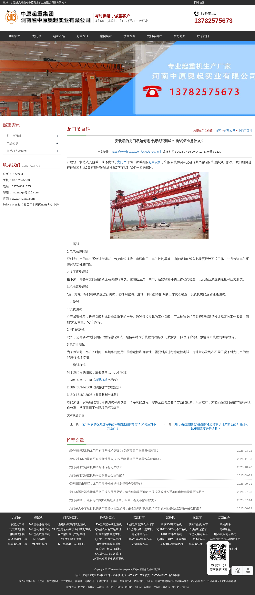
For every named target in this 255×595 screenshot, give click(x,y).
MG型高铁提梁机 (39, 534)
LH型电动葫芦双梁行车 (140, 524)
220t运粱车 (198, 539)
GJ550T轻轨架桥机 (171, 544)
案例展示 (106, 36)
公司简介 (179, 36)
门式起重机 (70, 517)
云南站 (100, 587)
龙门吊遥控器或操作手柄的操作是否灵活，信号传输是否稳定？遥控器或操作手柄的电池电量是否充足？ (137, 491)
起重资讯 (82, 36)
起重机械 (101, 380)
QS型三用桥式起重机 (108, 539)
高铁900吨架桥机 (171, 524)
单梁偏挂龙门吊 (17, 544)
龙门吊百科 (245, 130)
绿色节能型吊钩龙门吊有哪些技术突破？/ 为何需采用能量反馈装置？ (114, 450)
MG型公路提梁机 (39, 529)
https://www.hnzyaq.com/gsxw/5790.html (136, 151)
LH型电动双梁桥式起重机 (108, 558)
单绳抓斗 (225, 524)
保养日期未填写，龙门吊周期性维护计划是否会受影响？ (106, 483)
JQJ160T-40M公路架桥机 (171, 529)
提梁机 (38, 517)
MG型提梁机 (39, 544)
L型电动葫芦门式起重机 (71, 524)
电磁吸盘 (225, 529)
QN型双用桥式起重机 (108, 529)
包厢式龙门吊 (17, 534)
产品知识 (12, 143)
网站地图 (199, 2)
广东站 (81, 587)
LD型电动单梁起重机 (140, 529)
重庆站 (175, 587)
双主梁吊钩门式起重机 (71, 534)
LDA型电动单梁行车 (140, 539)
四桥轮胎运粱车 (198, 524)
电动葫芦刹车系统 (225, 534)
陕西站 (166, 587)
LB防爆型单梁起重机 (108, 544)
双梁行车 (139, 517)
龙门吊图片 (154, 36)
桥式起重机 (107, 517)
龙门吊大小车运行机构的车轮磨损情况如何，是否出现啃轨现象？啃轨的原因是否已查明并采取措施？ (135, 508)
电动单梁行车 (140, 534)
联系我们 (203, 36)
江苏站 (119, 587)
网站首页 (15, 36)
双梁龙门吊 (17, 524)
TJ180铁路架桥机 (171, 534)
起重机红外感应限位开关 (225, 539)
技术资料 (129, 36)
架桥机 (170, 517)
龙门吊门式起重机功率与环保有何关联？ (95, 467)
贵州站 (138, 587)
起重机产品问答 (16, 151)
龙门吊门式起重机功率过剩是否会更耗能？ (97, 475)
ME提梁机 (39, 539)
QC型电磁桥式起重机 (108, 553)
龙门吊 (36, 36)
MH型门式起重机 (71, 539)
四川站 (128, 587)
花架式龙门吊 (17, 529)
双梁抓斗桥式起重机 (108, 548)
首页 (218, 130)
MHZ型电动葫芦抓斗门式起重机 (71, 529)
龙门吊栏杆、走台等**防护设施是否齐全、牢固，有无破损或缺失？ (113, 500)
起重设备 (154, 162)
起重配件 (224, 517)
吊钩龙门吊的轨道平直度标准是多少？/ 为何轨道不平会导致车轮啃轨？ (115, 458)
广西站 (156, 587)
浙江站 (109, 587)
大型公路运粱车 (198, 534)
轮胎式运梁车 (198, 529)
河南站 (147, 587)
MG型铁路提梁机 (39, 524)
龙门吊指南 (174, 575)
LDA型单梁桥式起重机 (108, 524)
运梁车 (197, 517)
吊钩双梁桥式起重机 (108, 534)
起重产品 (59, 36)
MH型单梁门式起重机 (71, 544)
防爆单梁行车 (140, 544)
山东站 (91, 587)
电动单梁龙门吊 (17, 539)
